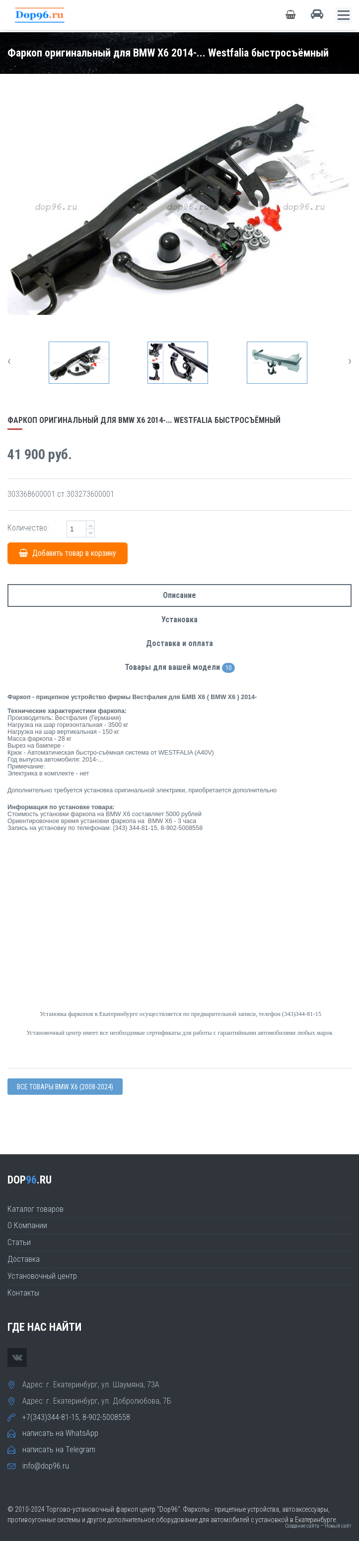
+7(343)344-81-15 (50, 1417)
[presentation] (9, 361)
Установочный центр (42, 1276)
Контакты (23, 1293)
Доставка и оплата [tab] (179, 643)
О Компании (27, 1225)
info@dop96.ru (45, 1466)
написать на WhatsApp (60, 1433)
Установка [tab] (179, 619)
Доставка (23, 1259)
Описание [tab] (179, 595)
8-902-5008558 (106, 1417)
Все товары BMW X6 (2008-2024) (65, 1087)
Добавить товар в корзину (67, 553)
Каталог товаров (35, 1209)
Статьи (19, 1242)
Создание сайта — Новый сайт (318, 1526)
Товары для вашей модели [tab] (180, 667)
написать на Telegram (58, 1449)
